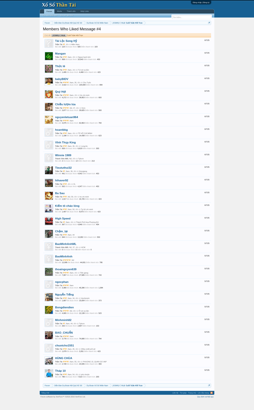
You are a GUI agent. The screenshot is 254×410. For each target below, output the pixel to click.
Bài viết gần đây (66, 15)
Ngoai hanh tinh (84, 67)
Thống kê (148, 31)
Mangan (60, 63)
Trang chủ (192, 403)
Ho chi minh (84, 105)
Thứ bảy (128, 31)
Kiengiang (83, 181)
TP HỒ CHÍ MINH (85, 143)
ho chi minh (84, 206)
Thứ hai (86, 31)
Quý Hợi (60, 101)
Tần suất (169, 31)
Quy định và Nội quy (205, 406)
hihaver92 (61, 190)
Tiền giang (84, 282)
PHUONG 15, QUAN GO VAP (95, 371)
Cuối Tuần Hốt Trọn (67, 45)
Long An (84, 156)
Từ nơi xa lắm (83, 80)
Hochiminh (85, 308)
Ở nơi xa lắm (84, 321)
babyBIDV (61, 88)
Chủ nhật (138, 31)
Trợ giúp (183, 403)
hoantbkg (61, 139)
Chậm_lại (61, 241)
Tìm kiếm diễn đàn (50, 15)
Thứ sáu (120, 31)
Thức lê (60, 76)
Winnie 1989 (63, 165)
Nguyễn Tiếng (64, 304)
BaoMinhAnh (63, 266)
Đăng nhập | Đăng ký (201, 2)
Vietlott (79, 31)
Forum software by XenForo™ (63, 406)
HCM (83, 257)
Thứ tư (102, 31)
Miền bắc (59, 31)
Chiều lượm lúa (65, 114)
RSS (211, 402)
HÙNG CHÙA (63, 367)
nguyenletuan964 (66, 126)
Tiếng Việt (45, 403)
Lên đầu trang (203, 403)
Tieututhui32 (63, 177)
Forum (49, 11)
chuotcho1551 (64, 355)
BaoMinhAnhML (65, 253)
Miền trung (69, 31)
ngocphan (62, 291)
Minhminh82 (63, 329)
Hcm (83, 118)
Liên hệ (175, 403)
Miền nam (49, 31)
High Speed (62, 228)
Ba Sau (60, 203)
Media (59, 11)
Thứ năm (111, 31)
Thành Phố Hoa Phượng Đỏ (87, 232)
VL (74, 194)
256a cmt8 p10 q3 (88, 359)
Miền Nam (75, 54)
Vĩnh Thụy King (65, 152)
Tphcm (81, 168)
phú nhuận (85, 384)
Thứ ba (95, 31)
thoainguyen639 (65, 279)
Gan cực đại (158, 31)
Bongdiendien (64, 317)
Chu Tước (87, 92)
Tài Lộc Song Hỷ (66, 50)
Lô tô (177, 31)
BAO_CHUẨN (64, 342)
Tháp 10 (60, 380)
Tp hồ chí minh (87, 219)
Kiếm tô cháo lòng (67, 215)
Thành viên (71, 11)
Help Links (85, 11)
